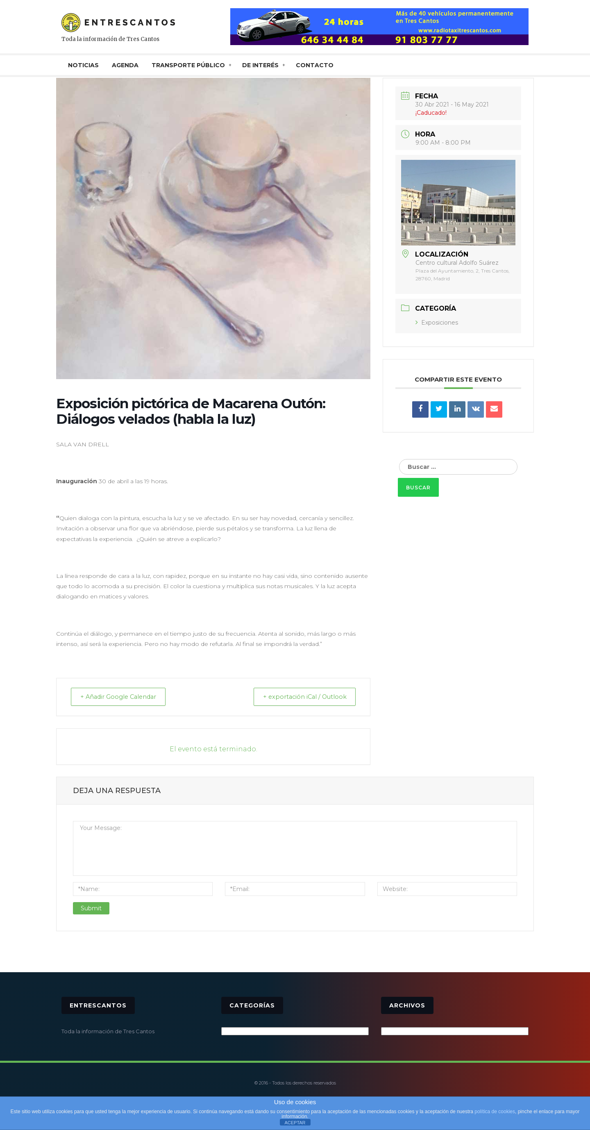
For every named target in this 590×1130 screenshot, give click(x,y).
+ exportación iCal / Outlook (300, 697)
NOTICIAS (83, 65)
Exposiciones (436, 322)
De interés (260, 65)
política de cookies (494, 1111)
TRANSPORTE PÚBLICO (188, 65)
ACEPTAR (294, 1122)
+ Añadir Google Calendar (122, 697)
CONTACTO (315, 65)
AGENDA (125, 65)
